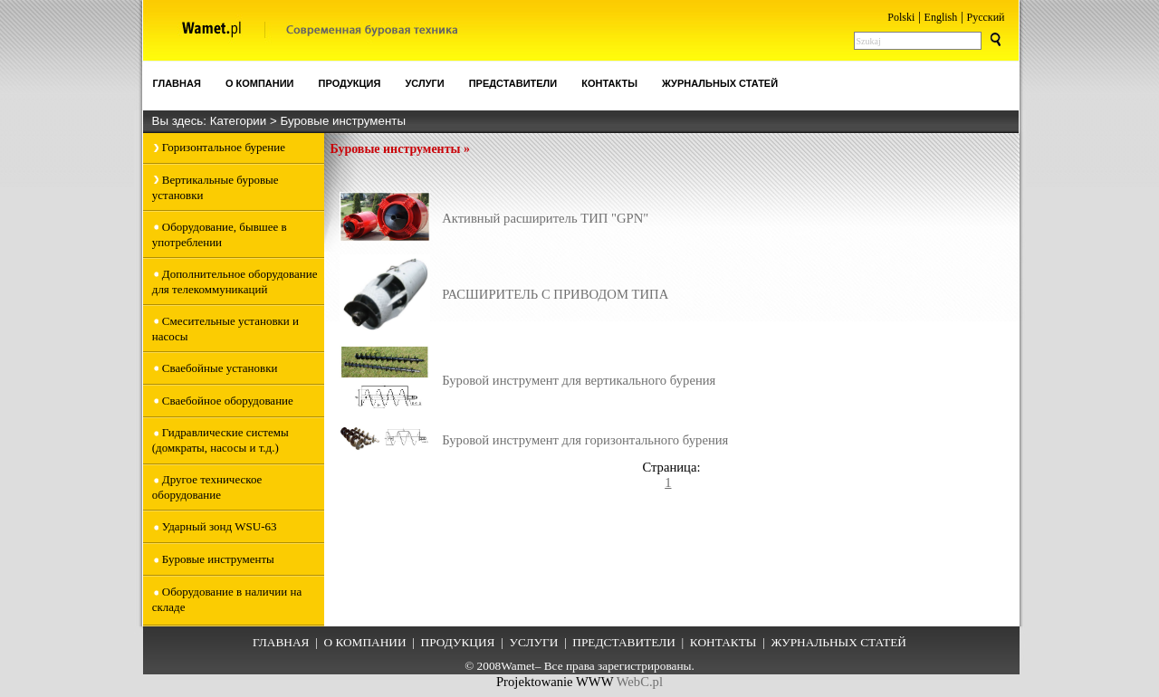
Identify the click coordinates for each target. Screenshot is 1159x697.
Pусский (986, 17)
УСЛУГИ (533, 642)
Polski (901, 17)
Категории (240, 121)
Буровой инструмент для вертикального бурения (578, 380)
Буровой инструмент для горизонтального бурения (585, 440)
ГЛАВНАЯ (281, 642)
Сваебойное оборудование (227, 400)
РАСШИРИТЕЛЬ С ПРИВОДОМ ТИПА (555, 294)
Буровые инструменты (343, 121)
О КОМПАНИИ (364, 642)
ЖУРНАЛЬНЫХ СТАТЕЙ (838, 642)
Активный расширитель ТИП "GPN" (545, 218)
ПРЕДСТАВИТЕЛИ (623, 642)
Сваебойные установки (220, 368)
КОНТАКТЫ (723, 642)
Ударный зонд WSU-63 (219, 526)
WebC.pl (640, 681)
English (941, 17)
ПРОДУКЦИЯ (458, 642)
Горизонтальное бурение (223, 147)
